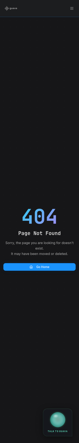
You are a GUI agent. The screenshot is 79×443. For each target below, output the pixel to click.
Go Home (39, 267)
